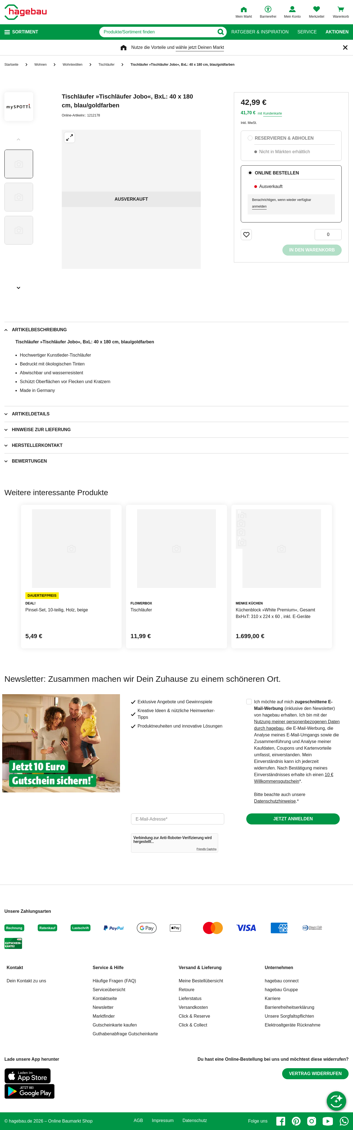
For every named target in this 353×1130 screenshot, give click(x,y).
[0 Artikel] (328, 234)
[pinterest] (296, 1121)
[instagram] (311, 1121)
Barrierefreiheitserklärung (289, 1007)
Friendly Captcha (206, 849)
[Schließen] (345, 47)
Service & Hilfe (108, 967)
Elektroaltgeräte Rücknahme (292, 1025)
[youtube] (328, 1121)
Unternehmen (279, 967)
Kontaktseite (105, 998)
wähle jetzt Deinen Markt (200, 47)
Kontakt (15, 967)
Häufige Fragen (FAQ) (114, 980)
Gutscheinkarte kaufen (115, 1025)
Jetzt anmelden (293, 818)
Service (307, 32)
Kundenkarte (272, 113)
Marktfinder (104, 1016)
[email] (177, 819)
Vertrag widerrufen (315, 1073)
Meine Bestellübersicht (201, 980)
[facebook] (280, 1121)
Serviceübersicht (109, 989)
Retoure (186, 989)
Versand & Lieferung (200, 967)
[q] (156, 32)
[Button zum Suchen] (220, 32)
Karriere (272, 998)
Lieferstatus (190, 998)
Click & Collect (193, 1025)
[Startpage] (25, 12)
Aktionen (337, 32)
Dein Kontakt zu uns (26, 980)
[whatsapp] (344, 1121)
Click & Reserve (194, 1016)
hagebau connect (282, 980)
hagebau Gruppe (281, 989)
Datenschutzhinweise (275, 801)
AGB (138, 1120)
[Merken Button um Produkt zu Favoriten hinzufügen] (246, 234)
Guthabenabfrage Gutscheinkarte (125, 1033)
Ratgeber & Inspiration (259, 32)
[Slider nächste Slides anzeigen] (18, 286)
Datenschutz (195, 1120)
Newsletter (103, 1007)
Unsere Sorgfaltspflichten (289, 1016)
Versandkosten (193, 1007)
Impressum (163, 1120)
